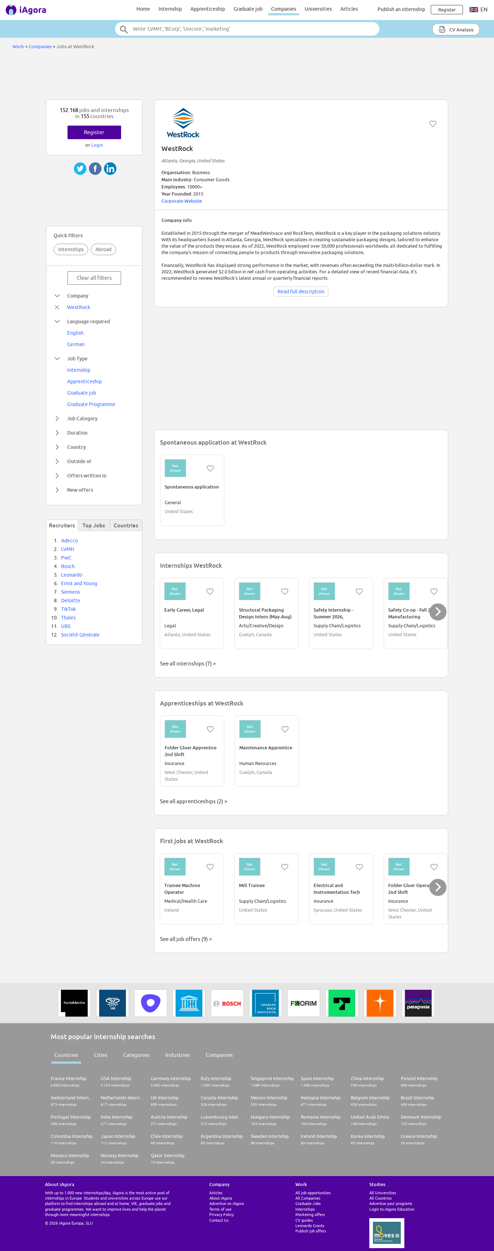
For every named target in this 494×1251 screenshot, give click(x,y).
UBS (65, 626)
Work (18, 46)
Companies (283, 9)
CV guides (304, 1220)
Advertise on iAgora (226, 1203)
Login (97, 145)
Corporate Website (181, 201)
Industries (177, 1055)
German (76, 344)
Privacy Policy (221, 1214)
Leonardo (71, 575)
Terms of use (220, 1209)
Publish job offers (310, 1231)
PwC (66, 558)
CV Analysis (456, 29)
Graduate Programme (91, 404)
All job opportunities (313, 1192)
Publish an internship (401, 9)
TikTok (68, 609)
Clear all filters (94, 278)
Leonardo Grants (309, 1225)
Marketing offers (310, 1214)
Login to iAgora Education (391, 1209)
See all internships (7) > (188, 663)
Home (143, 9)
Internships (71, 249)
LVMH (67, 549)
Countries (66, 1055)
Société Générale (80, 635)
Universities (318, 9)
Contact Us (219, 1220)
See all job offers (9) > (186, 939)
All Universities (382, 1192)
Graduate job (248, 9)
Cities (101, 1055)
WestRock (78, 307)
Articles (349, 9)
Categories (136, 1055)
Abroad (103, 249)
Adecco (69, 540)
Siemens (70, 592)
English (75, 333)
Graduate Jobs (308, 1203)
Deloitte (70, 600)
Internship (170, 9)
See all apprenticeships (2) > (193, 801)
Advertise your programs (390, 1203)
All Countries (380, 1198)
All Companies (307, 1198)
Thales (68, 618)
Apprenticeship (207, 9)
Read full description (301, 291)
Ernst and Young (79, 583)
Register (94, 132)
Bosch (68, 566)
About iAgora (220, 1198)
